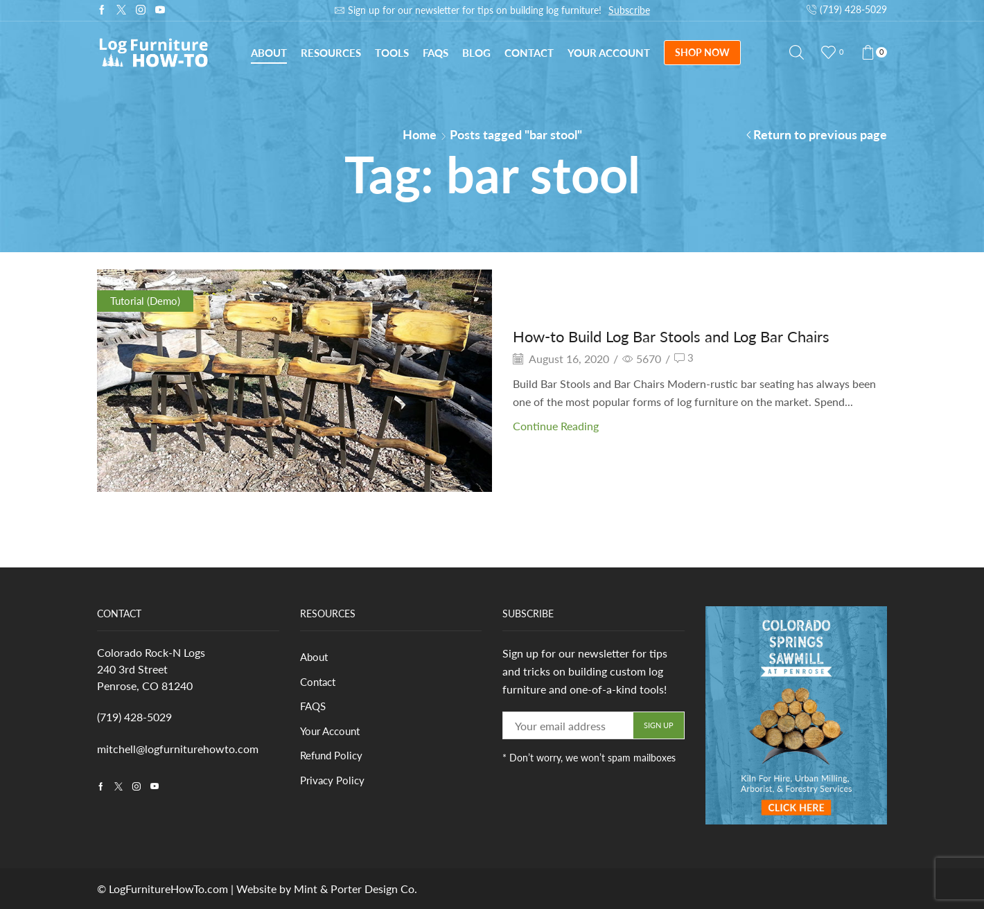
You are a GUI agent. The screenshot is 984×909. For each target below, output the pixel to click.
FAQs (435, 52)
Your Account (609, 52)
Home (420, 134)
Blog (476, 52)
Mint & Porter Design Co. (355, 888)
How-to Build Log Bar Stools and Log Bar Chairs (686, 336)
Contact (529, 52)
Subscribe (629, 10)
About (269, 52)
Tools (392, 52)
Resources (331, 52)
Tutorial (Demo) (147, 300)
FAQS (314, 707)
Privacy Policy (334, 783)
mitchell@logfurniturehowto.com (177, 748)
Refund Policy (333, 758)
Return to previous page (820, 134)
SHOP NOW (702, 52)
